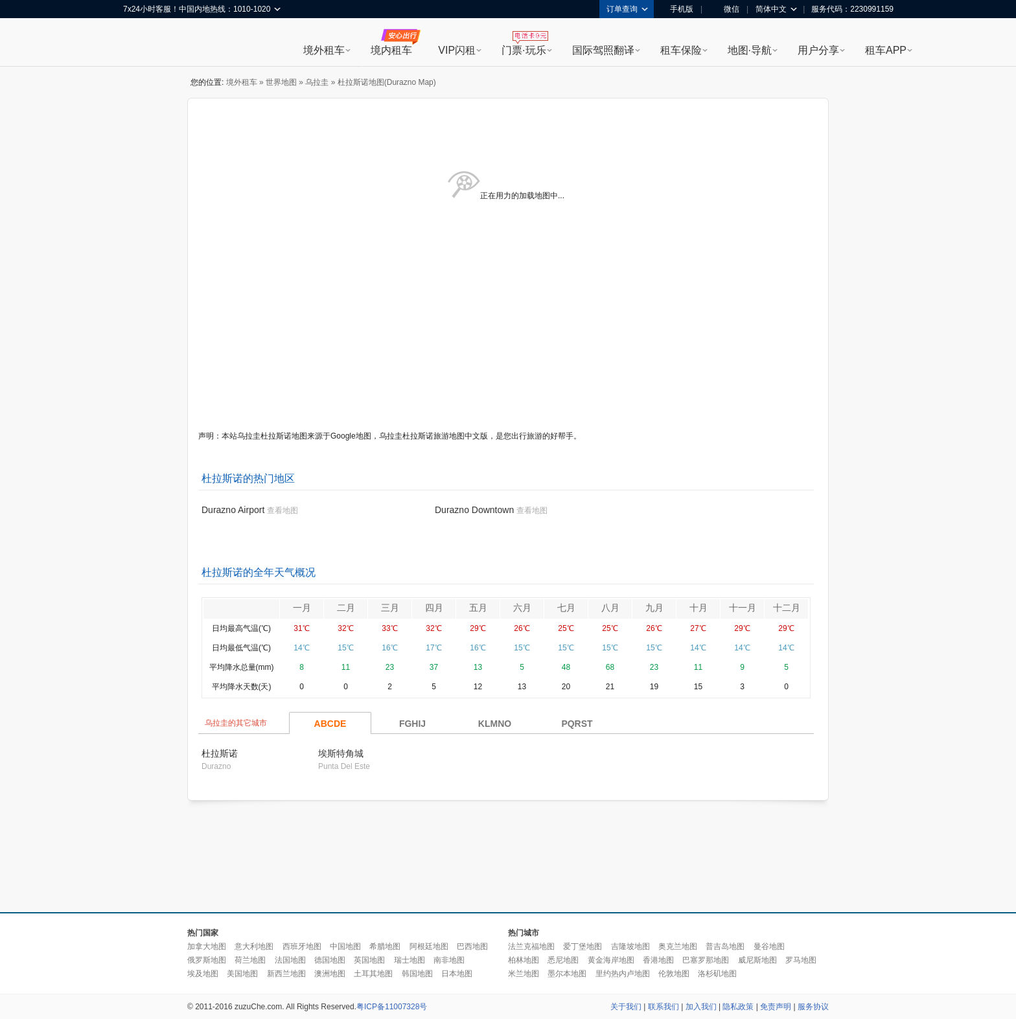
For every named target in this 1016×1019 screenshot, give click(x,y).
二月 (346, 607)
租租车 (139, 43)
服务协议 (813, 1006)
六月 (522, 607)
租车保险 (681, 50)
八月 (610, 607)
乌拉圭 (317, 82)
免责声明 (775, 1006)
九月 (654, 607)
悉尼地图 (563, 960)
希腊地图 (384, 946)
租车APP (885, 50)
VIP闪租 (457, 50)
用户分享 (818, 50)
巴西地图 (472, 946)
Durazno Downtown (474, 510)
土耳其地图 (373, 973)
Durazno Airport (233, 510)
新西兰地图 (286, 973)
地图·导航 (750, 50)
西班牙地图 (302, 946)
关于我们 (625, 1006)
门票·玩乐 (524, 50)
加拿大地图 (206, 946)
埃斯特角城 (341, 753)
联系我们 (663, 1006)
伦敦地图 (673, 973)
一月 (302, 607)
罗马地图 (800, 960)
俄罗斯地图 (206, 960)
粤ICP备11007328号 (391, 1006)
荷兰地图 (250, 960)
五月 (478, 607)
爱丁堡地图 (582, 946)
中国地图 (345, 946)
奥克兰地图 (677, 946)
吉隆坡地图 (630, 946)
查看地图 (282, 510)
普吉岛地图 (725, 946)
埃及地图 (202, 973)
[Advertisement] (508, 857)
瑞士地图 (409, 960)
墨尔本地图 (567, 973)
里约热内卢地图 (622, 973)
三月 (390, 607)
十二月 (786, 607)
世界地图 (281, 82)
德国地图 (329, 960)
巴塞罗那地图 (705, 960)
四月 (434, 607)
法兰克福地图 (531, 946)
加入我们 (701, 1006)
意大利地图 (254, 946)
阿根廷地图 (429, 946)
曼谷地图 (769, 946)
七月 (566, 607)
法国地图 (290, 960)
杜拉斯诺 (220, 753)
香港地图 (658, 960)
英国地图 (369, 960)
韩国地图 (417, 973)
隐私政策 (738, 1006)
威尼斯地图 (757, 960)
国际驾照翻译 (603, 50)
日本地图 (456, 973)
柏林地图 (523, 960)
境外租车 (324, 50)
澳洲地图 (329, 973)
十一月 (742, 607)
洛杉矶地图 (717, 973)
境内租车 (391, 50)
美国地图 (242, 973)
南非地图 (449, 960)
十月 (698, 607)
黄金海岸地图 (611, 960)
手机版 (677, 9)
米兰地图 (523, 973)
